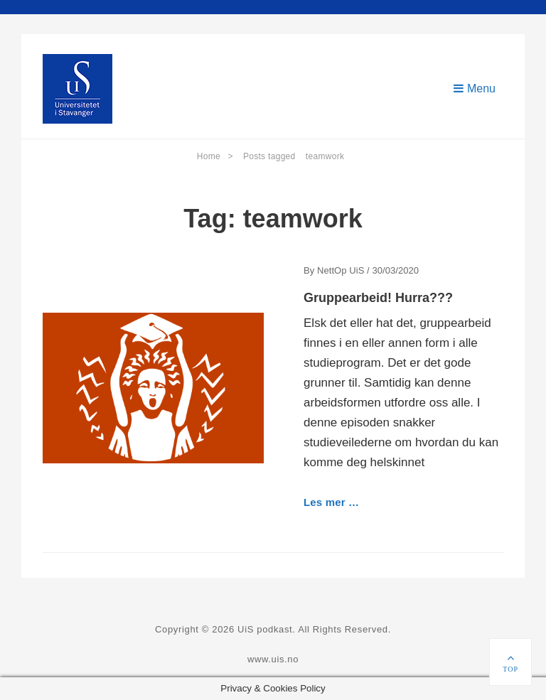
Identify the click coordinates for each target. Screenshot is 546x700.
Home (215, 156)
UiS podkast (264, 629)
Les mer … (331, 502)
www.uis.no (273, 659)
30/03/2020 (395, 270)
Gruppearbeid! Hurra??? (378, 298)
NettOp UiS (340, 270)
